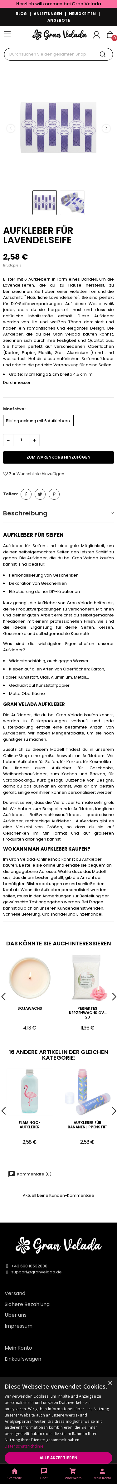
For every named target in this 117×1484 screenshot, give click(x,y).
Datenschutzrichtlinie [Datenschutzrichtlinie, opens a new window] (24, 1446)
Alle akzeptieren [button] (58, 1457)
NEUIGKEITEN (82, 13)
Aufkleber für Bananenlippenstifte (87, 1125)
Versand (15, 1293)
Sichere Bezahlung (27, 1304)
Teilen (26, 494)
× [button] (110, 1383)
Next (106, 128)
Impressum (18, 1326)
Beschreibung (25, 513)
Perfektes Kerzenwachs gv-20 (87, 1013)
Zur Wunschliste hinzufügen (33, 473)
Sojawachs (29, 1008)
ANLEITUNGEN (48, 13)
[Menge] (21, 440)
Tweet (40, 494)
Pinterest (54, 494)
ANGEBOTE (58, 20)
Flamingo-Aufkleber (30, 1125)
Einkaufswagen (23, 1359)
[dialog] (58, 1430)
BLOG (21, 13)
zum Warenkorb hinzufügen (58, 457)
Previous (10, 128)
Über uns (16, 1315)
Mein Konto (18, 1348)
